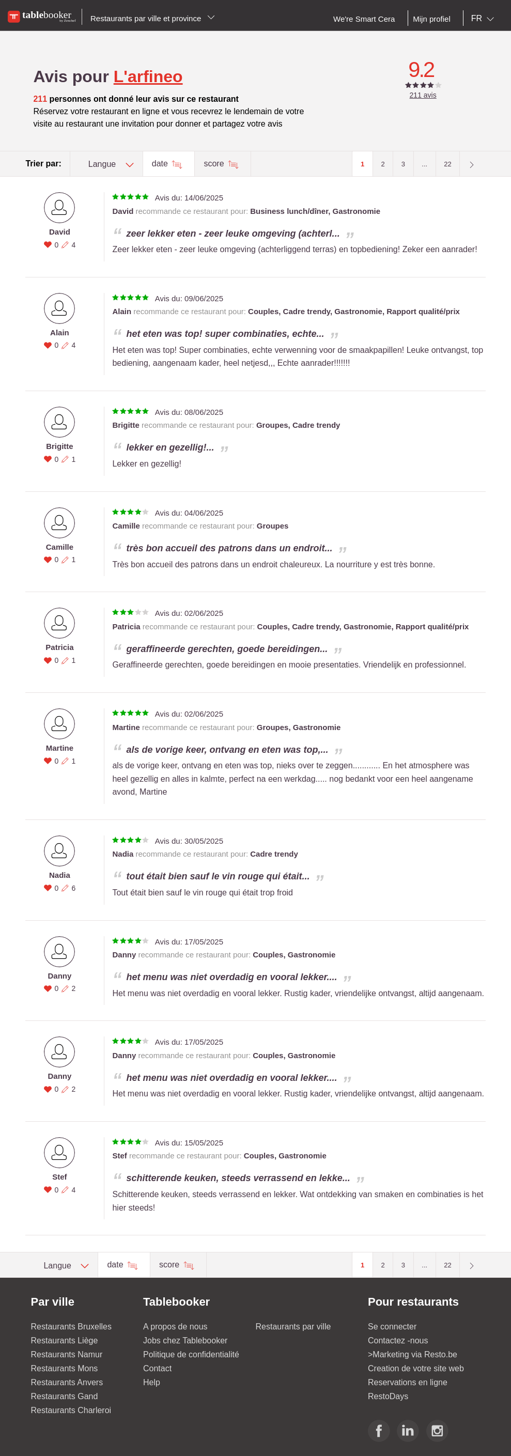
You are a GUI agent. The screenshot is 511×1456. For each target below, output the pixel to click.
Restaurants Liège (64, 1340)
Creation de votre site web (416, 1368)
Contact (157, 1368)
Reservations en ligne (407, 1382)
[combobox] (484, 19)
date (161, 163)
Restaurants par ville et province (152, 18)
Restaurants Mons (64, 1368)
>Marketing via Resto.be (412, 1354)
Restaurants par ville (293, 1326)
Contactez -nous (398, 1340)
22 (447, 164)
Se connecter (392, 1326)
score (215, 163)
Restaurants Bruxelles (71, 1326)
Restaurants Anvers (67, 1382)
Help (151, 1382)
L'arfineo (148, 76)
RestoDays (388, 1396)
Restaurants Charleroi (71, 1410)
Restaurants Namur (67, 1354)
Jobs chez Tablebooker (185, 1340)
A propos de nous (175, 1326)
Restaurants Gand (64, 1396)
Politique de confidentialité (191, 1354)
